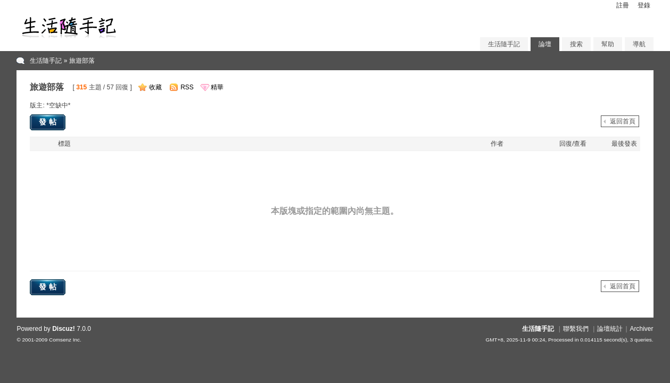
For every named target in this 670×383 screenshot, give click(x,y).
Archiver (642, 328)
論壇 (545, 44)
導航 (639, 44)
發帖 (49, 122)
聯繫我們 (576, 328)
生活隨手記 (504, 44)
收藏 (155, 87)
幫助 (607, 44)
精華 (217, 87)
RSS (187, 87)
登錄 (644, 5)
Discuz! (63, 328)
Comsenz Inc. (65, 340)
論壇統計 (610, 328)
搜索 (576, 44)
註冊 (622, 5)
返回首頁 (622, 121)
